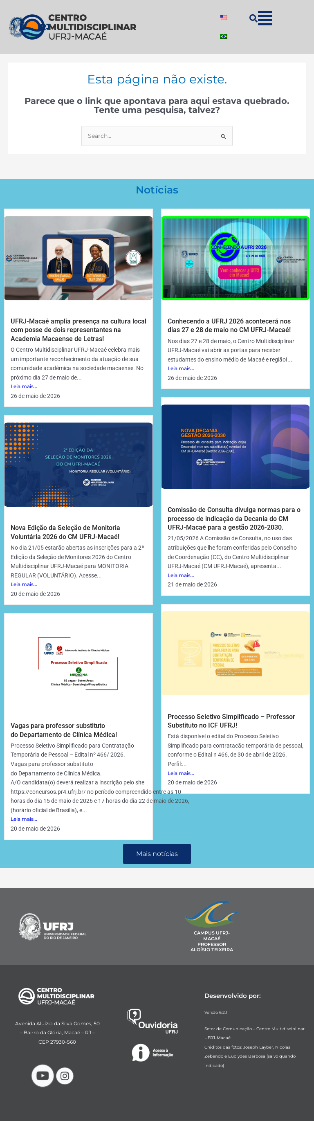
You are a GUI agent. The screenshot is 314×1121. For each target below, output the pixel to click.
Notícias (157, 190)
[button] (265, 18)
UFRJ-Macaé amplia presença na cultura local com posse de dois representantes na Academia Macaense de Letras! (78, 330)
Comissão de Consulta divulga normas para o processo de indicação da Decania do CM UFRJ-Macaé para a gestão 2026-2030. (234, 518)
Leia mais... (24, 386)
